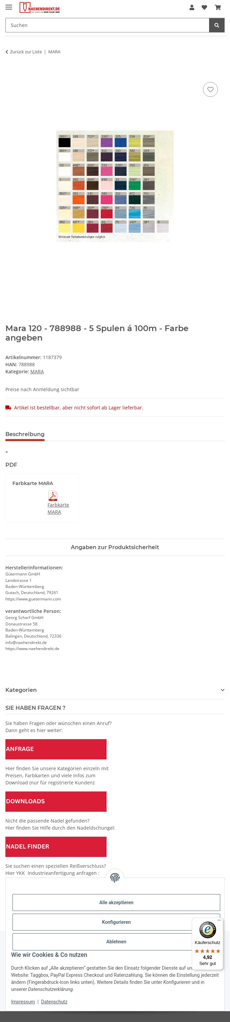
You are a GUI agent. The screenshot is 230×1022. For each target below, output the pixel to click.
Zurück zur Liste (26, 52)
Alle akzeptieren (116, 902)
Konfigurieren (116, 922)
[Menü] (219, 922)
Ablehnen (116, 941)
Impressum (23, 1001)
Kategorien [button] (21, 690)
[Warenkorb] (218, 7)
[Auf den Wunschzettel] (210, 89)
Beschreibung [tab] (25, 434)
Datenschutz (54, 1001)
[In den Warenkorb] (10, 73)
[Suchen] (107, 25)
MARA (37, 371)
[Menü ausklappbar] (8, 4)
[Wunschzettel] (204, 7)
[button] (192, 7)
